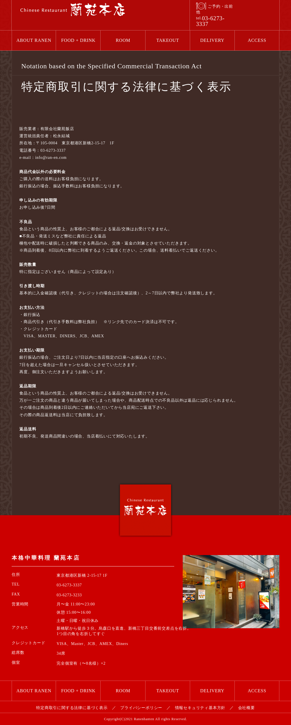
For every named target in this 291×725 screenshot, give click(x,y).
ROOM (123, 40)
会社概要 (246, 708)
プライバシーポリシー (141, 708)
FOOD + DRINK (78, 40)
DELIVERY (212, 40)
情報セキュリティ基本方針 (200, 708)
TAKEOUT (167, 40)
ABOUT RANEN (33, 40)
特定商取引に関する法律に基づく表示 (72, 708)
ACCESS (257, 40)
